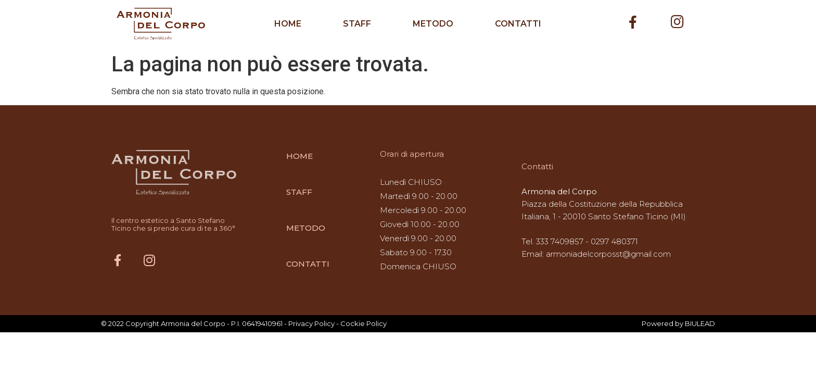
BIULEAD (700, 323)
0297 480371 (614, 241)
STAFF (357, 24)
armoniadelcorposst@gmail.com (608, 254)
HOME (287, 24)
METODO (433, 24)
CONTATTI (518, 24)
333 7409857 (559, 241)
